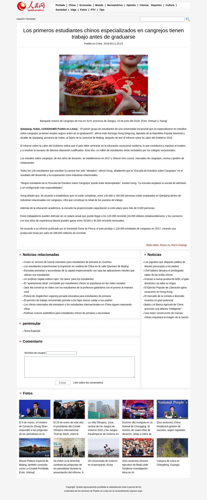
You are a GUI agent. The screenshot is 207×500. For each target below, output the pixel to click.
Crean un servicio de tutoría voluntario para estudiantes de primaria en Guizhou (67, 262)
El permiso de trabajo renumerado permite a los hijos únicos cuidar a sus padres (68, 300)
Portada (60, 5)
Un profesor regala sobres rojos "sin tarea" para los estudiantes (59, 279)
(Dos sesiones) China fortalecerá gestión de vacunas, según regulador (171, 426)
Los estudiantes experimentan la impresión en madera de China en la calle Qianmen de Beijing (76, 266)
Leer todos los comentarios (88, 382)
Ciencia (144, 5)
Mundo (99, 5)
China (72, 5)
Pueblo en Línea (93, 43)
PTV (93, 9)
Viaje (73, 9)
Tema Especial (32, 330)
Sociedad (61, 9)
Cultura (170, 5)
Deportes (156, 5)
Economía (85, 5)
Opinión (131, 5)
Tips (101, 9)
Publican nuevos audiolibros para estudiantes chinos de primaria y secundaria (67, 313)
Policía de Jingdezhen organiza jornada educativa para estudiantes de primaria (67, 296)
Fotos (83, 9)
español (20, 19)
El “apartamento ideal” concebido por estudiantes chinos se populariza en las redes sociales (74, 283)
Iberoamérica (115, 5)
